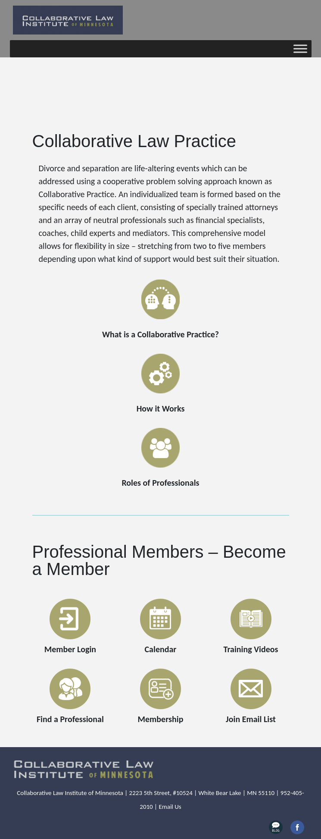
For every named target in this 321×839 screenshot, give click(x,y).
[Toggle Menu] (300, 48)
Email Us (170, 807)
